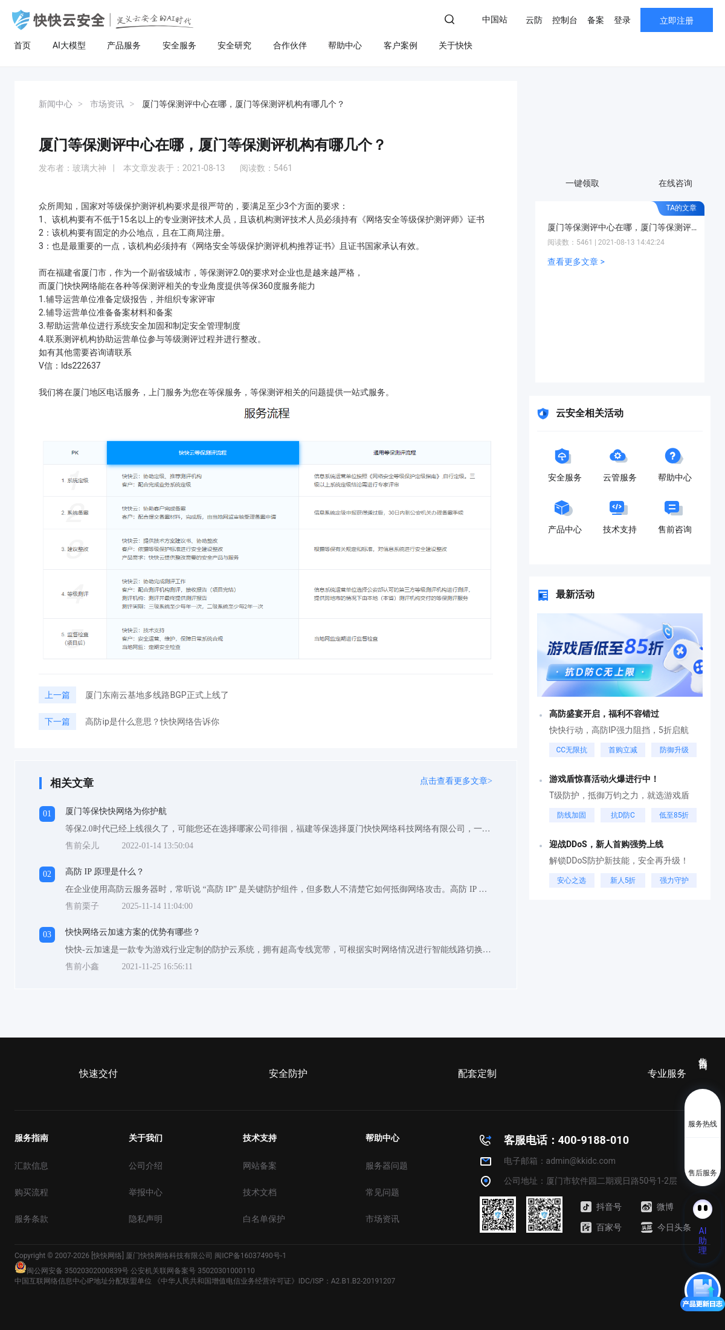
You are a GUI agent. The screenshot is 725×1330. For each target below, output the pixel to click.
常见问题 (382, 1192)
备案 (595, 20)
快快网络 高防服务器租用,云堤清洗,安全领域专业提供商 (102, 20)
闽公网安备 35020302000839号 (71, 1271)
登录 (622, 20)
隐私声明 (146, 1219)
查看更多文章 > (576, 261)
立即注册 (677, 20)
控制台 (565, 20)
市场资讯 (382, 1219)
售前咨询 (703, 1052)
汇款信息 (31, 1165)
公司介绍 (146, 1165)
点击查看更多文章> (456, 781)
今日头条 (666, 1227)
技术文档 (260, 1192)
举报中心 (146, 1192)
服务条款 (31, 1219)
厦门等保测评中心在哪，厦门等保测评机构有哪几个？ (622, 227)
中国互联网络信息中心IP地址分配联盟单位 (83, 1281)
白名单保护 (264, 1219)
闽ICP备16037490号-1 (250, 1255)
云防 (534, 20)
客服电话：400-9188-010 (566, 1140)
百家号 (601, 1227)
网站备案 (260, 1165)
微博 (657, 1206)
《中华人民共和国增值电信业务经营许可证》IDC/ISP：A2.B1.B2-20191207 (274, 1281)
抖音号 (601, 1206)
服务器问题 (387, 1165)
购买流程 (31, 1192)
